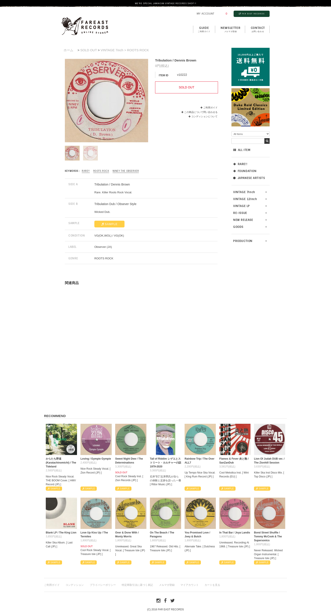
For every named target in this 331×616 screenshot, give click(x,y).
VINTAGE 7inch (244, 192)
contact (258, 29)
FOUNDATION (245, 171)
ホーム (68, 50)
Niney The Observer (126, 170)
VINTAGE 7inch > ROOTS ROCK (125, 50)
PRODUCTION (242, 241)
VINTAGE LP (241, 206)
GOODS (238, 227)
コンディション (75, 584)
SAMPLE (109, 224)
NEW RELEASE (243, 220)
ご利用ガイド (210, 107)
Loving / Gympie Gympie (95, 458)
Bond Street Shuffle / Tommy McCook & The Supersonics (268, 536)
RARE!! (240, 164)
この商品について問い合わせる (201, 112)
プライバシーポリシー (103, 584)
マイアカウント (189, 584)
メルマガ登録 (167, 584)
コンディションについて (203, 116)
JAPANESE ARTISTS (249, 178)
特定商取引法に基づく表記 (137, 584)
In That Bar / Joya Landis (234, 532)
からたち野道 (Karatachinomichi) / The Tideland (61, 462)
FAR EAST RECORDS (251, 13)
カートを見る (212, 584)
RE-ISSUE (240, 213)
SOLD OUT (88, 50)
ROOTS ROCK (101, 170)
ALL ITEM (241, 150)
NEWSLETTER (230, 29)
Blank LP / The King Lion (61, 532)
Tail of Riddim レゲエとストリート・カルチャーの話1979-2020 (165, 462)
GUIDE (204, 29)
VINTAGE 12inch (245, 199)
